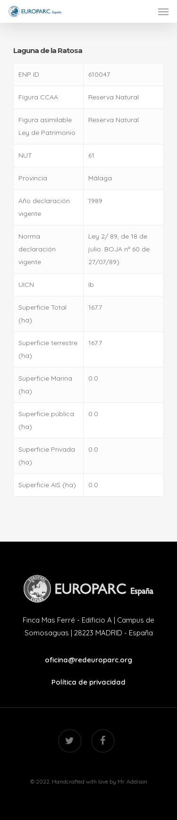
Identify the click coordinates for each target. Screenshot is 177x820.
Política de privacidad (88, 681)
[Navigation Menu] (163, 11)
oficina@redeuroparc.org (88, 659)
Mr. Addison (132, 781)
